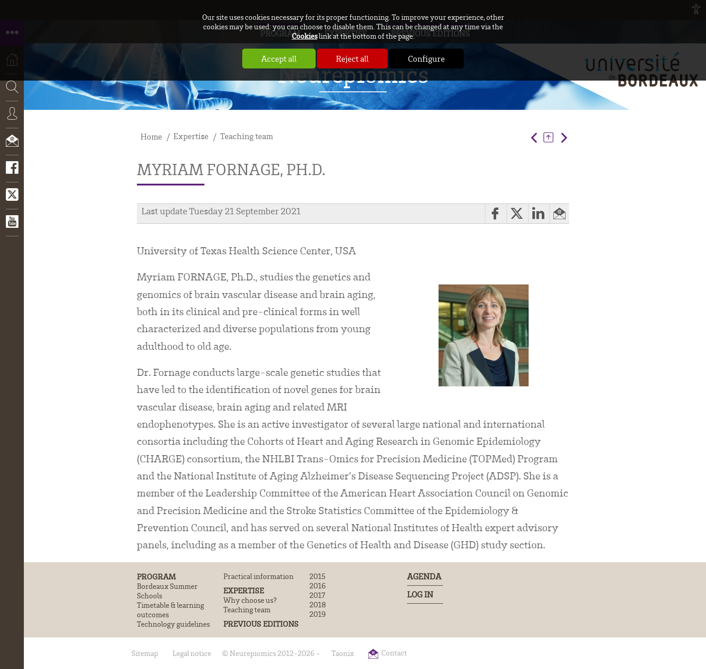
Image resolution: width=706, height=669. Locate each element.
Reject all (352, 58)
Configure (426, 58)
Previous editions (261, 623)
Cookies (304, 36)
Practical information (258, 576)
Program (156, 576)
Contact (12, 147)
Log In (420, 594)
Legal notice (191, 653)
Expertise (190, 136)
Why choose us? (250, 600)
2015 (317, 576)
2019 (317, 614)
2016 (317, 585)
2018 (317, 604)
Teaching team (246, 136)
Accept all (279, 58)
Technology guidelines (173, 623)
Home (151, 136)
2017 (317, 595)
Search (9, 114)
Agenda (424, 576)
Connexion (12, 120)
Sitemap (144, 653)
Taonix (342, 653)
